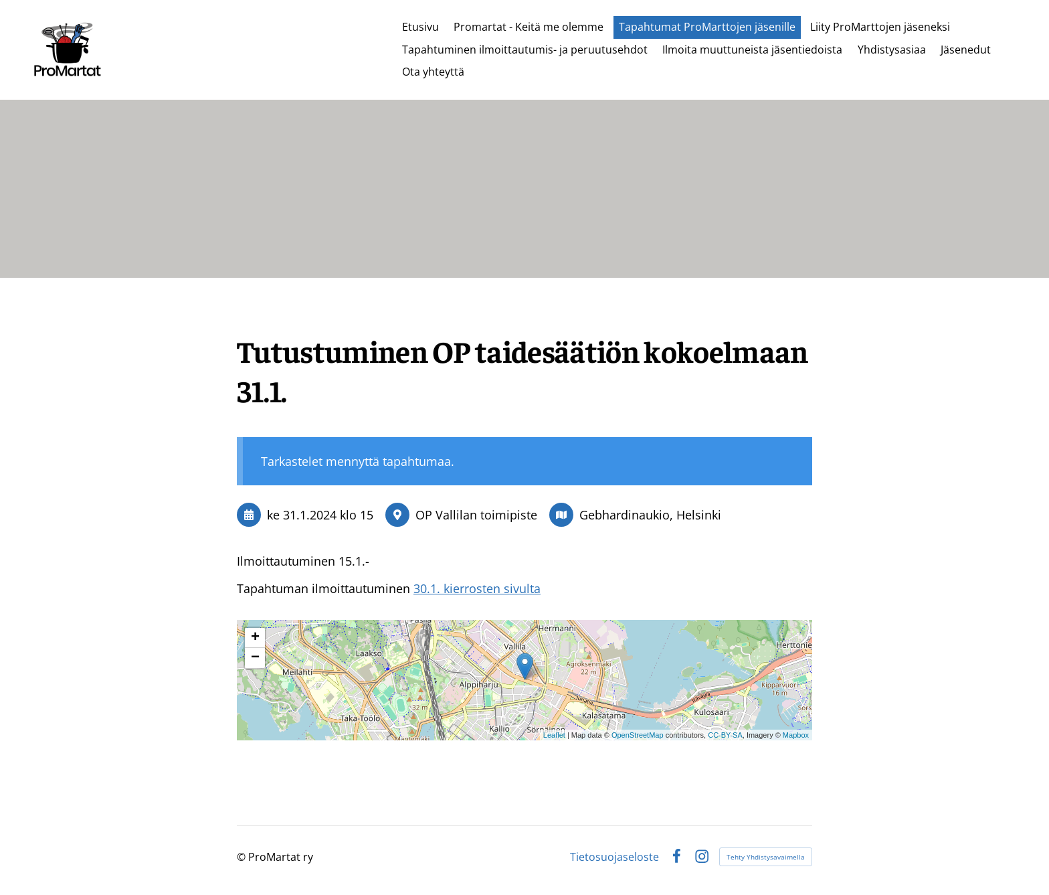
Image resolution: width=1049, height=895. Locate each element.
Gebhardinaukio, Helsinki (650, 515)
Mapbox (796, 735)
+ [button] (255, 638)
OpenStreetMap (637, 735)
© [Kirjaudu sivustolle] (242, 856)
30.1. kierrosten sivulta (477, 588)
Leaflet (554, 735)
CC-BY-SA (725, 735)
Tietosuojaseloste (614, 856)
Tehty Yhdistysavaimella (766, 857)
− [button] (255, 658)
